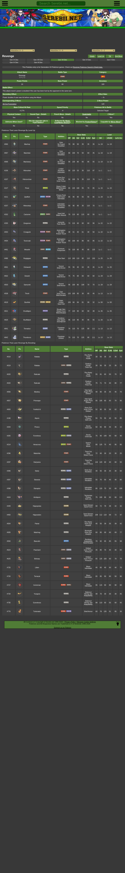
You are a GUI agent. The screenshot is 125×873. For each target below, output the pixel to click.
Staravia (37, 480)
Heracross (37, 444)
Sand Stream (88, 505)
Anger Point (88, 392)
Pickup (88, 418)
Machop (27, 144)
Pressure (61, 249)
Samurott (27, 285)
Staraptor (37, 488)
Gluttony (88, 364)
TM (110, 56)
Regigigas (27, 258)
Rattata (37, 357)
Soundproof (61, 321)
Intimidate (61, 199)
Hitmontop (27, 206)
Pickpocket (61, 250)
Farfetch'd (37, 409)
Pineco (37, 427)
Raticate (37, 374)
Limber (61, 169)
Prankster (61, 328)
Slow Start (61, 258)
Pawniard (37, 550)
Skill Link (88, 420)
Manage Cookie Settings (86, 622)
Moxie (61, 190)
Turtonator (37, 611)
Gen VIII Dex (38, 60)
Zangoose (27, 223)
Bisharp (37, 559)
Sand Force (88, 507)
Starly (37, 471)
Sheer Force (61, 311)
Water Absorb (61, 215)
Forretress (37, 436)
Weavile (27, 249)
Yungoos (37, 594)
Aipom (37, 418)
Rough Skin (61, 309)
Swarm (88, 443)
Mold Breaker (61, 188)
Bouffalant (27, 320)
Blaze (88, 566)
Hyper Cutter (61, 186)
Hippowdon (37, 515)
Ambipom (36, 497)
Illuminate (88, 531)
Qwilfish (27, 197)
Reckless (61, 170)
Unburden (61, 172)
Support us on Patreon (62, 627)
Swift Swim (61, 197)
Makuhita (37, 453)
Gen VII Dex (62, 60)
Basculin (37, 541)
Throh (27, 293)
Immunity (61, 222)
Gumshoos (37, 603)
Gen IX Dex (14, 60)
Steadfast (61, 146)
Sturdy (88, 426)
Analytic (88, 525)
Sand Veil (61, 213)
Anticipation (61, 230)
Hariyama (37, 462)
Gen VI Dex (87, 60)
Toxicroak (27, 241)
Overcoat (88, 428)
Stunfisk (27, 302)
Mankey (37, 392)
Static (61, 300)
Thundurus (27, 337)
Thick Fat (88, 367)
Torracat (37, 576)
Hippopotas (37, 506)
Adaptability (88, 541)
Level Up (101, 56)
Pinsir (27, 188)
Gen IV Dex (14, 62)
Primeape (37, 401)
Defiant (61, 329)
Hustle (88, 358)
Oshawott (27, 267)
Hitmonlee (27, 170)
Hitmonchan (27, 179)
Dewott (27, 276)
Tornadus (27, 329)
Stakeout (88, 592)
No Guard (61, 144)
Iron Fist (61, 179)
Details (92, 56)
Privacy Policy (70, 622)
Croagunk (27, 232)
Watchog (37, 532)
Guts (61, 142)
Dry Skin (61, 232)
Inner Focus (61, 181)
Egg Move (118, 56)
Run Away (88, 355)
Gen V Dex (111, 60)
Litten (37, 567)
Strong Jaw (88, 594)
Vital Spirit (88, 390)
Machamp (27, 162)
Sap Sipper (61, 320)
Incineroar (37, 585)
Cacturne (27, 214)
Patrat (37, 523)
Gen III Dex (38, 62)
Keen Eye (61, 177)
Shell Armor (61, 268)
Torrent (61, 266)
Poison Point (61, 195)
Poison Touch (61, 234)
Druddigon (27, 311)
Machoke (27, 153)
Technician (61, 206)
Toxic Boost (61, 224)
